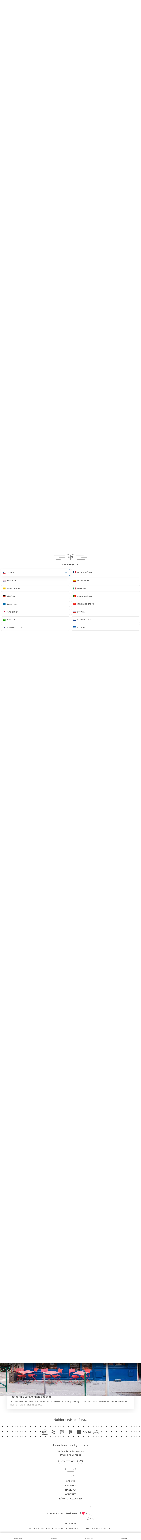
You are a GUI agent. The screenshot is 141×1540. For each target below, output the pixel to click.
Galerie (70, 1481)
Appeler (124, 1536)
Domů (70, 1476)
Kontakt (71, 1494)
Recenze (70, 1485)
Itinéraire (89, 1536)
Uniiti (72, 1523)
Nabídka (70, 1489)
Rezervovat (18, 1536)
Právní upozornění (70, 1498)
